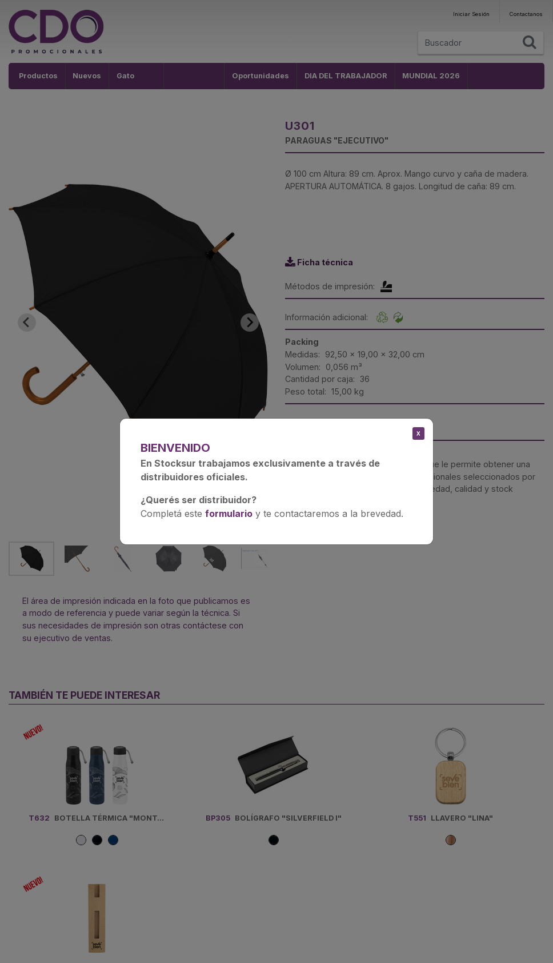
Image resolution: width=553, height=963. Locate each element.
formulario (229, 513)
